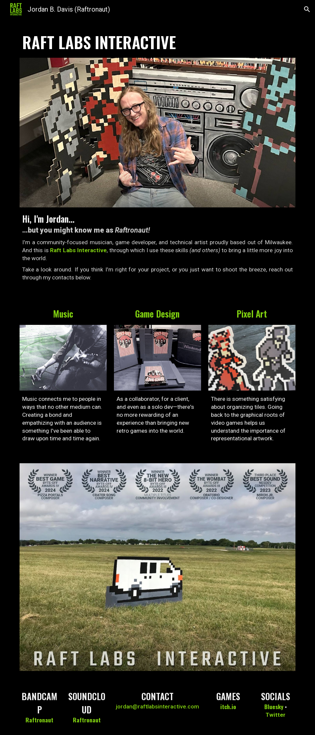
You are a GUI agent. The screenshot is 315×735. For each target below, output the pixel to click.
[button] (307, 9)
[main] (158, 42)
